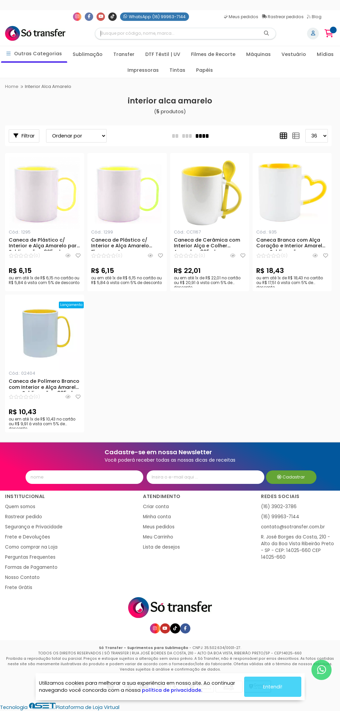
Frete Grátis (18, 587)
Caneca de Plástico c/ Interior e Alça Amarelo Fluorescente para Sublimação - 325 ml (120, 244)
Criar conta (156, 506)
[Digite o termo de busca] (176, 33)
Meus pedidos (241, 17)
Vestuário (293, 54)
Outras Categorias (34, 53)
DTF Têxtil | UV (162, 54)
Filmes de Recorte (213, 54)
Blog (314, 17)
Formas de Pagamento (31, 567)
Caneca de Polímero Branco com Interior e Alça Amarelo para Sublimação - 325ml (44, 385)
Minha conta (157, 517)
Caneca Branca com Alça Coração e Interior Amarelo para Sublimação (291, 244)
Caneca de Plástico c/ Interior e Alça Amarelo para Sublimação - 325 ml (44, 244)
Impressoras (143, 70)
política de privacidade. (172, 688)
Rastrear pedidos (283, 17)
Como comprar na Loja (31, 547)
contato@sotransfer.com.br (293, 527)
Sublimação (88, 54)
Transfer (124, 54)
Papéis (204, 70)
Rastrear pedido (23, 517)
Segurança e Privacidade (34, 527)
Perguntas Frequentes (30, 557)
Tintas (177, 70)
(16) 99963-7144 (280, 517)
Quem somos (20, 506)
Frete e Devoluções (27, 537)
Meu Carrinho (158, 537)
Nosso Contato (22, 577)
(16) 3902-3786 (279, 506)
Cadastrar (291, 477)
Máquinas (258, 54)
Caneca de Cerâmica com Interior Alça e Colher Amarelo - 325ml (207, 244)
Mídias (325, 54)
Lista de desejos (161, 547)
